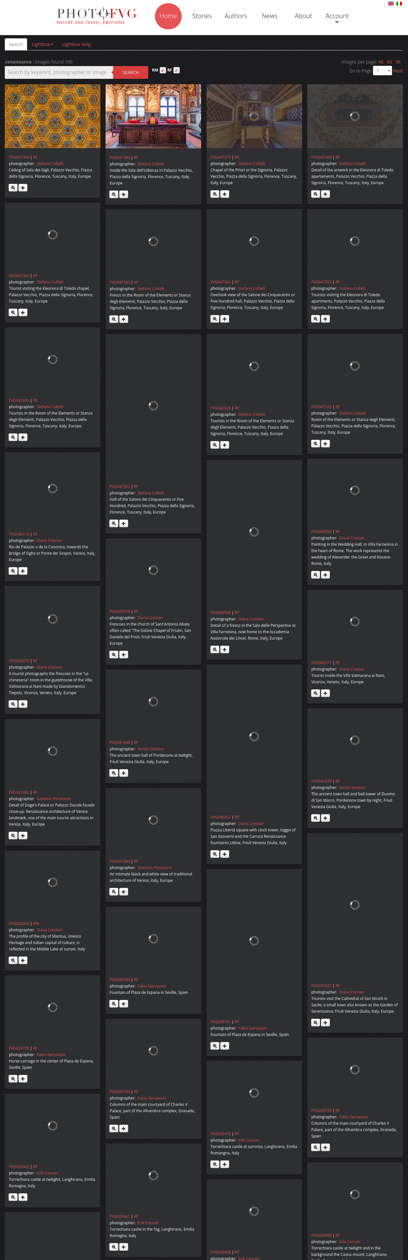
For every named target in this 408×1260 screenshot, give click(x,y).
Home (168, 15)
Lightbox (42, 44)
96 (398, 62)
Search (16, 44)
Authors (235, 15)
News (269, 15)
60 (389, 62)
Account (337, 17)
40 (380, 62)
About (303, 15)
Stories (202, 15)
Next (398, 71)
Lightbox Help (76, 44)
